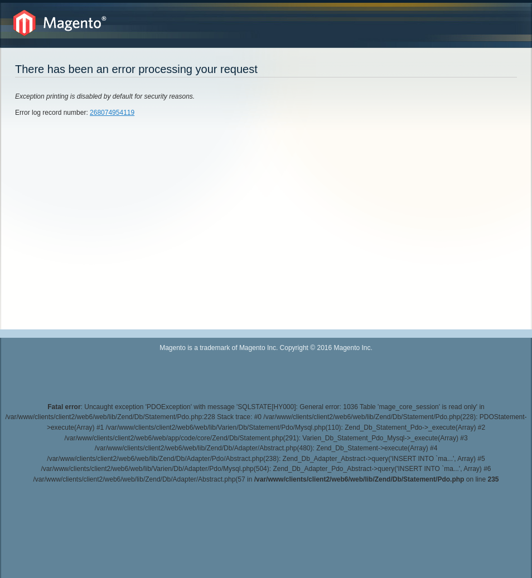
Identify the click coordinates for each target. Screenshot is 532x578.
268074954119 (112, 112)
